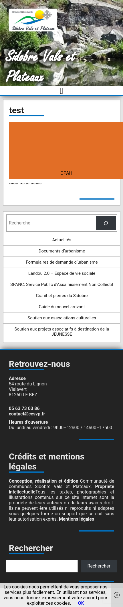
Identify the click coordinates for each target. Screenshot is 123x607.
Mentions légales (76, 519)
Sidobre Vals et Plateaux (40, 67)
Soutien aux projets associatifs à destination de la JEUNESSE (62, 332)
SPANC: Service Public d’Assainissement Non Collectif (61, 284)
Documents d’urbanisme (62, 251)
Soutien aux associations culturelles (61, 318)
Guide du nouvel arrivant (62, 306)
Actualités (62, 239)
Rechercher (99, 566)
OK (81, 603)
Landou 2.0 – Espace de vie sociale (61, 273)
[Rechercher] (106, 223)
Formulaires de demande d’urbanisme (62, 262)
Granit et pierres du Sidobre (62, 295)
